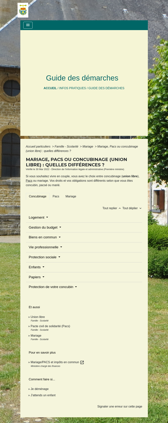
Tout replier (113, 208)
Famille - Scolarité (67, 146)
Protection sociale (43, 257)
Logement (37, 217)
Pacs (29, 180)
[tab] (38, 196)
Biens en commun (43, 237)
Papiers (35, 277)
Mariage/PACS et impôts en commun (57, 362)
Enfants (35, 267)
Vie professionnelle (44, 247)
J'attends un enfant (43, 395)
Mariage (88, 146)
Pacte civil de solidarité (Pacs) (50, 326)
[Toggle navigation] (28, 25)
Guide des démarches (106, 88)
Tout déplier (132, 208)
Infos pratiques (72, 88)
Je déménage (40, 389)
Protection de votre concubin (51, 287)
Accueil (50, 88)
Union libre (38, 316)
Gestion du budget (44, 227)
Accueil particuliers (38, 146)
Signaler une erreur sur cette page (119, 406)
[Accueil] (23, 10)
